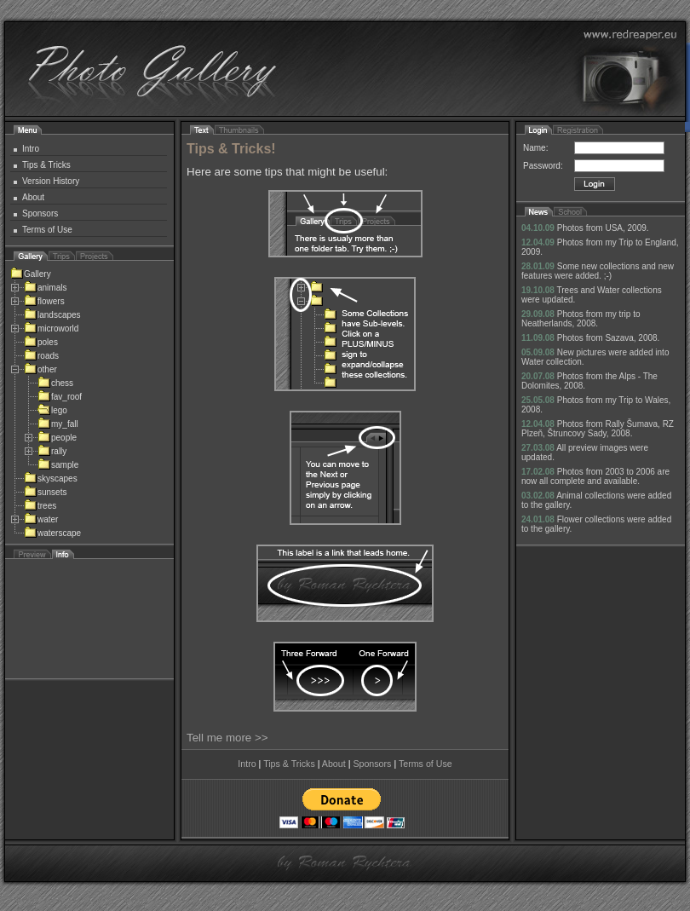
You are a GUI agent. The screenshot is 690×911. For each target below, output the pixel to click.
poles (41, 342)
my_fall (57, 424)
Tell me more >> (227, 737)
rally (51, 451)
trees (40, 505)
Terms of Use (47, 229)
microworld (51, 328)
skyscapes (51, 478)
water (41, 519)
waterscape (52, 533)
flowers (44, 301)
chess (55, 383)
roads (41, 355)
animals (45, 287)
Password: (543, 165)
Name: (535, 148)
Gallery (30, 274)
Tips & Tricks (46, 165)
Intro (30, 148)
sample (57, 465)
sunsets (45, 492)
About (33, 197)
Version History (50, 181)
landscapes (52, 315)
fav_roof (59, 396)
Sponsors (40, 213)
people (57, 437)
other (40, 369)
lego (52, 410)
